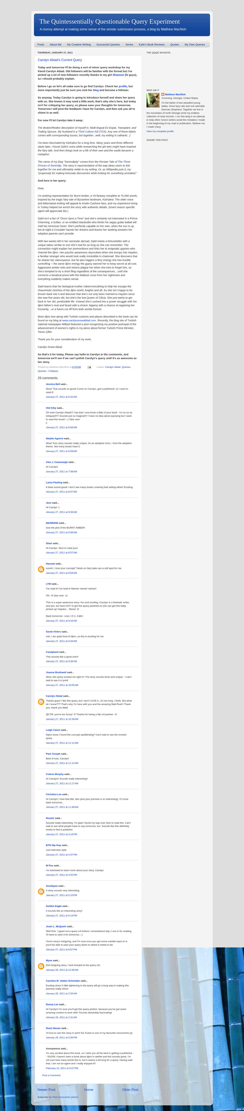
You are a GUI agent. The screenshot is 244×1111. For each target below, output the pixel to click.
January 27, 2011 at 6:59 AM (61, 451)
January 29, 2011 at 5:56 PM (61, 1037)
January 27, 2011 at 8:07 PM (61, 949)
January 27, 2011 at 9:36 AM (61, 661)
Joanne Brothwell (56, 672)
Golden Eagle (54, 906)
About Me (55, 44)
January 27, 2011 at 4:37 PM (61, 854)
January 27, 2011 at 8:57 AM (61, 552)
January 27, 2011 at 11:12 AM (62, 763)
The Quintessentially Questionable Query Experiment (109, 21)
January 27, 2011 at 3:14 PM (61, 834)
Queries (126, 367)
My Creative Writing (79, 44)
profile (123, 86)
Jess (48, 502)
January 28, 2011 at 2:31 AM (61, 1017)
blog (96, 90)
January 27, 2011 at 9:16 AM (61, 620)
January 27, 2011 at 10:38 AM (62, 719)
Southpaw (52, 886)
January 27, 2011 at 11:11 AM (62, 743)
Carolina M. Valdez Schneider (63, 980)
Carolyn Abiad (112, 367)
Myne (49, 960)
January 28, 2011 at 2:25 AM (61, 993)
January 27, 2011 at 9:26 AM (61, 641)
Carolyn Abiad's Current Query (60, 60)
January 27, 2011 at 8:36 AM (61, 512)
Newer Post (46, 1090)
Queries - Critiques (48, 371)
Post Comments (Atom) (65, 1097)
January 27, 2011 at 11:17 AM (62, 783)
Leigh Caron (53, 730)
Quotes (174, 44)
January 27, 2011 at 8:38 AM (61, 532)
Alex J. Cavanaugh (57, 462)
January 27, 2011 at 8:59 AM (61, 573)
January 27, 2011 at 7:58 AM (61, 471)
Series (129, 44)
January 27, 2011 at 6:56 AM (61, 427)
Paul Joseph (53, 753)
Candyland (52, 652)
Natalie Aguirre (54, 438)
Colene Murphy (55, 774)
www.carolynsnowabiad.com (79, 320)
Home (88, 1090)
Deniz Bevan (53, 1028)
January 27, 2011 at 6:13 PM (61, 915)
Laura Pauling (54, 482)
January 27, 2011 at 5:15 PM (61, 895)
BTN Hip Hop (53, 845)
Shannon (118, 74)
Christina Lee (54, 794)
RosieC (50, 818)
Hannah (50, 563)
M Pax (49, 865)
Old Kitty (51, 408)
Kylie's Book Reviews (152, 44)
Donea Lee (52, 1004)
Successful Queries (108, 44)
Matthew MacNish (175, 94)
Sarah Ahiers (53, 631)
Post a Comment (51, 1075)
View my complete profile (160, 131)
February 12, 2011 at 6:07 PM (62, 1068)
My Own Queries (195, 44)
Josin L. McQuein (56, 926)
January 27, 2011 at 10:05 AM (62, 685)
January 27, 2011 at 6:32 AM (61, 396)
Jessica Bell (53, 384)
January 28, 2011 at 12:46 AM (62, 970)
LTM (48, 583)
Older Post (130, 1090)
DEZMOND (52, 523)
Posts (40, 44)
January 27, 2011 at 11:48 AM (62, 807)
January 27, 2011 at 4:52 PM (61, 874)
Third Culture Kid (88, 131)
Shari (49, 543)
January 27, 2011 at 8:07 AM (61, 491)
